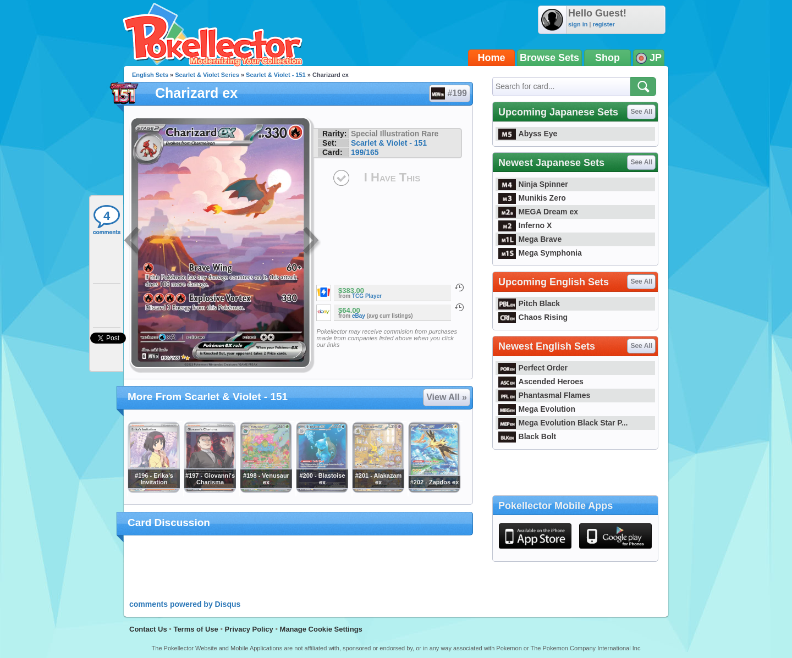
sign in (577, 24)
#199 (449, 93)
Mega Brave (530, 239)
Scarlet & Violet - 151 (276, 74)
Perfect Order (533, 367)
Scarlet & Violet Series (207, 74)
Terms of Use (195, 629)
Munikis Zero (532, 197)
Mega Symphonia (540, 252)
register (603, 24)
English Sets (150, 74)
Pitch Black (529, 303)
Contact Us (148, 629)
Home (491, 57)
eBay (358, 316)
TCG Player (367, 296)
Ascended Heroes (541, 381)
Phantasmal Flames (544, 395)
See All (641, 111)
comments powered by (184, 604)
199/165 (365, 152)
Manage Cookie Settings (321, 629)
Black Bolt (527, 436)
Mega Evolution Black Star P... (563, 422)
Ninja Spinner (533, 184)
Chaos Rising (533, 317)
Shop (607, 57)
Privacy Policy (249, 629)
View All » (446, 397)
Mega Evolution (536, 409)
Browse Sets (549, 57)
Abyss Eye (527, 133)
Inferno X (525, 225)
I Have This (392, 177)
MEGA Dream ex (538, 211)
